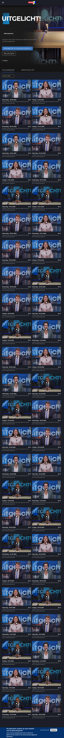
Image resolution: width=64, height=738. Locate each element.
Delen (6, 60)
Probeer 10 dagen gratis (17, 48)
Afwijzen (53, 730)
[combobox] (8, 76)
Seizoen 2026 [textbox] (7, 76)
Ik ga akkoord (44, 730)
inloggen (9, 54)
